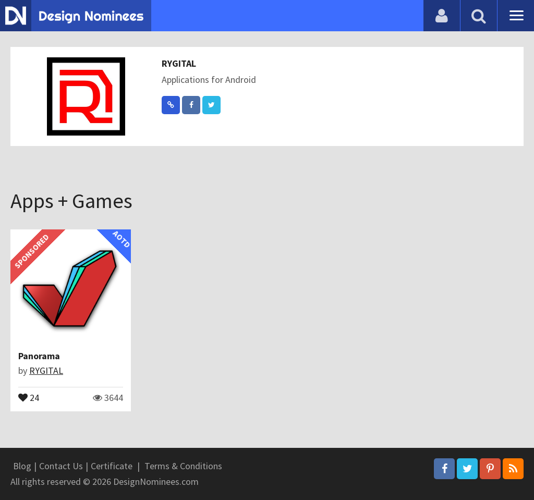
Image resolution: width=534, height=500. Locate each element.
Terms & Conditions (183, 466)
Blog (22, 466)
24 (28, 397)
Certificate (111, 466)
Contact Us (61, 466)
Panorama (39, 356)
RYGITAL (179, 63)
